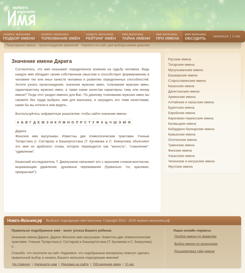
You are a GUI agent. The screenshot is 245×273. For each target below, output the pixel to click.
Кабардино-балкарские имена (191, 129)
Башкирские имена (183, 75)
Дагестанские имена (184, 91)
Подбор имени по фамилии (195, 236)
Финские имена (180, 150)
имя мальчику (195, 36)
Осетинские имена (182, 140)
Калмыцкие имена (182, 124)
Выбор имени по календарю (196, 244)
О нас (129, 264)
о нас (236, 36)
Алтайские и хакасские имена (191, 102)
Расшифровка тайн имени (194, 251)
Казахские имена (181, 86)
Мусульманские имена (185, 70)
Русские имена (179, 59)
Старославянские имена (187, 81)
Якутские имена (180, 166)
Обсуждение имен (107, 264)
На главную (21, 264)
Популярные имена (21, 45)
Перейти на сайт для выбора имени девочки (115, 45)
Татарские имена (181, 64)
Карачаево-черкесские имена (190, 118)
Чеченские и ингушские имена (191, 161)
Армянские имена (181, 97)
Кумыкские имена (181, 134)
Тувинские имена (181, 145)
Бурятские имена (181, 107)
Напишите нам (45, 264)
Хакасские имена (181, 156)
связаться (220, 36)
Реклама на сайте (75, 264)
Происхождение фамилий (58, 45)
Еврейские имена (181, 113)
